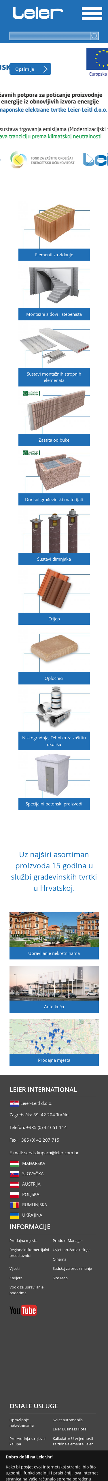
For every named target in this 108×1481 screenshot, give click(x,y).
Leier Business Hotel (70, 1429)
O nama (59, 1259)
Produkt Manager (68, 1240)
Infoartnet (96, 1456)
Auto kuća (54, 1006)
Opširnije (24, 69)
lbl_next (90, 159)
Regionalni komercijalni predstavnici (29, 1252)
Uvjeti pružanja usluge (72, 1249)
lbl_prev (18, 159)
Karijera (16, 1277)
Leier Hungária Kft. (38, 13)
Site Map (60, 1277)
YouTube (23, 1310)
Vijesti (15, 1268)
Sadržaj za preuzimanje (72, 1268)
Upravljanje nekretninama (54, 953)
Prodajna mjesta (54, 1060)
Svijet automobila (68, 1419)
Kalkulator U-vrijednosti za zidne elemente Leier (73, 1441)
